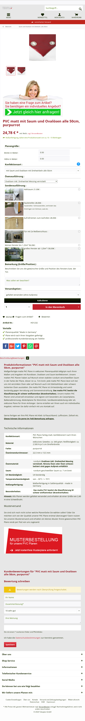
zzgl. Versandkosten (35, 133)
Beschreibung (6, 358)
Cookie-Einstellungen (13, 700)
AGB (43, 702)
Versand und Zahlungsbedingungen (53, 700)
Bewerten (44, 316)
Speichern (10, 644)
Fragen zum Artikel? (23, 316)
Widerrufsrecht (73, 700)
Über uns (26, 700)
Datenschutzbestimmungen (28, 638)
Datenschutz (34, 702)
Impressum (51, 702)
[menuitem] (8, 15)
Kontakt (35, 700)
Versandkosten (44, 707)
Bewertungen (20, 358)
